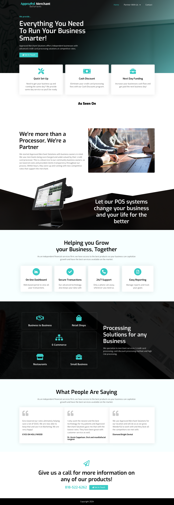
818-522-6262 (76, 487)
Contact (148, 5)
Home (116, 5)
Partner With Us (132, 5)
